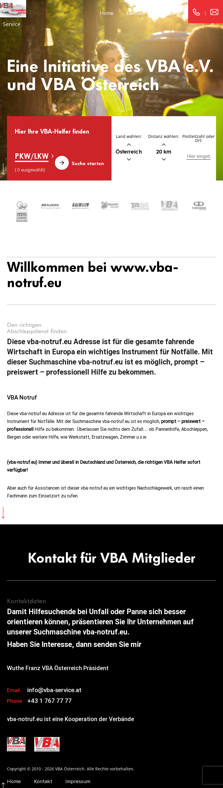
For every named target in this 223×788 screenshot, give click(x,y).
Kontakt (135, 13)
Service (11, 24)
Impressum (169, 13)
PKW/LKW (31, 155)
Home (107, 13)
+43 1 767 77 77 (49, 689)
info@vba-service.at (54, 678)
